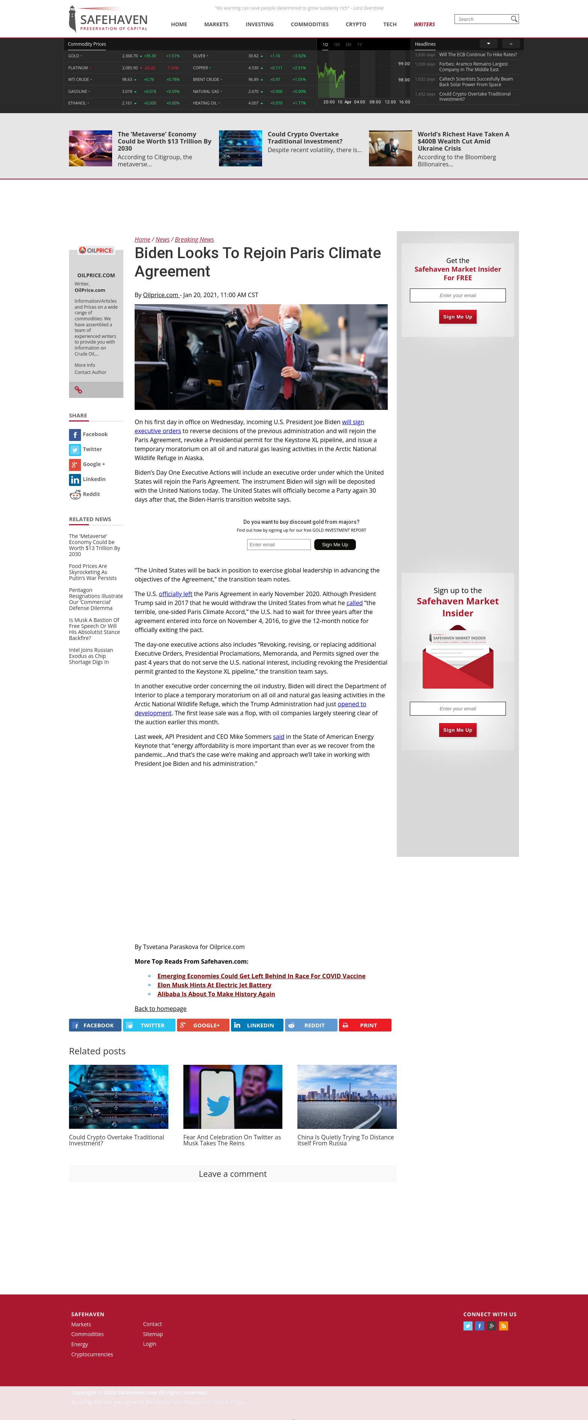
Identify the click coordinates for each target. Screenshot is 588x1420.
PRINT (359, 1025)
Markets (216, 24)
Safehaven (88, 1314)
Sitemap (153, 1334)
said (278, 736)
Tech (390, 24)
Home (179, 24)
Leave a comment (233, 1173)
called (354, 603)
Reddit (84, 494)
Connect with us (490, 1314)
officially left (175, 594)
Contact (152, 1323)
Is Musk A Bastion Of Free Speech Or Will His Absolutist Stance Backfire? (94, 628)
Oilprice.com (161, 295)
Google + (87, 464)
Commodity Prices (87, 44)
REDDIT (306, 1025)
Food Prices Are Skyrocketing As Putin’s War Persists (93, 571)
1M (337, 44)
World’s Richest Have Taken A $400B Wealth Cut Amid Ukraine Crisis (463, 141)
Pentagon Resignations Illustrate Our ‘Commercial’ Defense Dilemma (96, 598)
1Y (359, 44)
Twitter (85, 449)
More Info (85, 365)
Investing (260, 24)
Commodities (309, 24)
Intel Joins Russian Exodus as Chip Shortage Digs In (91, 655)
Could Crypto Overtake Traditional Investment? (305, 137)
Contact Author (90, 372)
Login (149, 1343)
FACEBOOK (93, 1025)
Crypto (356, 24)
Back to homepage (161, 1008)
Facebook (88, 434)
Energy (79, 1344)
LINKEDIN (254, 1025)
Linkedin (87, 479)
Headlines (425, 44)
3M (348, 44)
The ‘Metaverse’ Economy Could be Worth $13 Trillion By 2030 (165, 141)
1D (325, 44)
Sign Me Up (457, 317)
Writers (424, 24)
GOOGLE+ (200, 1025)
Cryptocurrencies (92, 1354)
